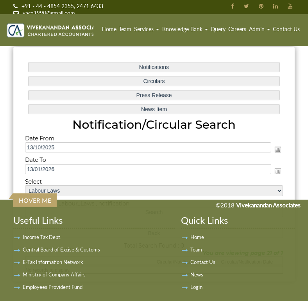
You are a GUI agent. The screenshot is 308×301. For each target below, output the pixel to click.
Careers (237, 29)
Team (125, 29)
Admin (259, 29)
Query (218, 29)
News (196, 274)
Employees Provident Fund (52, 287)
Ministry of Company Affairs (54, 274)
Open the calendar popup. (276, 149)
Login (196, 287)
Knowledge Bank (185, 29)
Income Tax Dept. (42, 237)
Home (109, 29)
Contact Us (286, 29)
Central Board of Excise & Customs (61, 249)
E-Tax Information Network (53, 262)
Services (146, 29)
